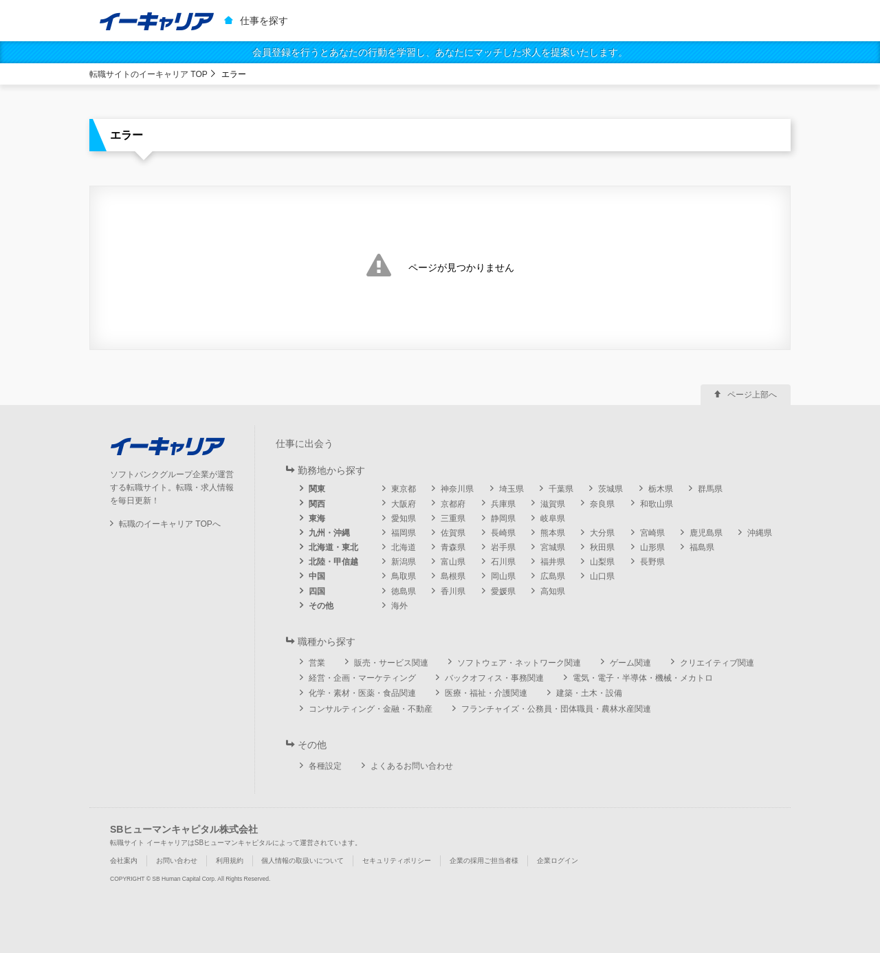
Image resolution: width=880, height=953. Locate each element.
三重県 (453, 518)
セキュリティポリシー (396, 860)
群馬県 (710, 489)
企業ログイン (557, 860)
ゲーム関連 (630, 663)
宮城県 (552, 547)
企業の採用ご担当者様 (484, 860)
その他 (321, 606)
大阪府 (403, 504)
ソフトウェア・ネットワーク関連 (519, 663)
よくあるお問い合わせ (412, 766)
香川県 (453, 591)
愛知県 (403, 518)
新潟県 (403, 562)
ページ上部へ (752, 394)
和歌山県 (656, 504)
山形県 (652, 547)
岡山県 (503, 576)
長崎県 (503, 533)
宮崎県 (652, 533)
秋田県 (602, 547)
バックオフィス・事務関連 (494, 678)
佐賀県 (453, 533)
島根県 (453, 576)
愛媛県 (503, 591)
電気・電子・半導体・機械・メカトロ (643, 678)
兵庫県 (503, 504)
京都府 (453, 504)
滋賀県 (552, 504)
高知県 (552, 591)
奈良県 (602, 504)
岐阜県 (552, 518)
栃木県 (660, 489)
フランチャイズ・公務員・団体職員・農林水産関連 (556, 709)
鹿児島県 (706, 533)
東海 (317, 518)
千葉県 (561, 489)
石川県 (503, 562)
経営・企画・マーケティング (362, 678)
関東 (317, 489)
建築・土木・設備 (589, 693)
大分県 (602, 533)
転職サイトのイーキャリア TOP (148, 74)
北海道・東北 (333, 547)
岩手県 (503, 547)
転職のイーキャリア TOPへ (170, 524)
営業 (317, 663)
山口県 (602, 576)
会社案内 (124, 860)
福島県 (702, 547)
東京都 (403, 489)
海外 (399, 606)
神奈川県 (457, 489)
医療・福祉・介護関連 (486, 693)
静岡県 (503, 518)
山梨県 (602, 562)
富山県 (453, 562)
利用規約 (229, 860)
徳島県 (403, 591)
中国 (317, 576)
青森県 (453, 547)
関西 (317, 504)
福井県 (552, 562)
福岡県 (403, 533)
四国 (317, 591)
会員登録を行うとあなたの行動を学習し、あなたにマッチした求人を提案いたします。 (440, 52)
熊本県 (552, 533)
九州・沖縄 (329, 533)
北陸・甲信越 (333, 562)
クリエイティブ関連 (717, 663)
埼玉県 (511, 489)
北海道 (403, 547)
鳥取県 (403, 576)
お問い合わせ (176, 860)
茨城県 (610, 489)
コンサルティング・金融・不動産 (370, 709)
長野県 (652, 562)
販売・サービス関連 (391, 663)
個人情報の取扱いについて (302, 860)
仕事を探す (264, 20)
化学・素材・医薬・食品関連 (362, 693)
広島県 (552, 576)
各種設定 (325, 766)
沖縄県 (759, 533)
